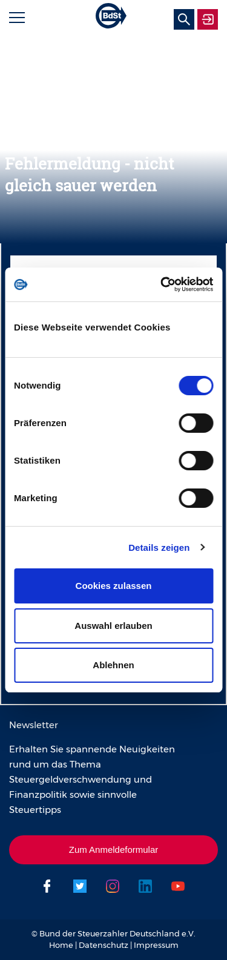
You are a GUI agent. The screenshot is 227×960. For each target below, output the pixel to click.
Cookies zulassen (114, 585)
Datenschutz (103, 945)
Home (61, 945)
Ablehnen (113, 665)
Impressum (156, 945)
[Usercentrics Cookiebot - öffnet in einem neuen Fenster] (161, 284)
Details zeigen (158, 547)
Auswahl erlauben (113, 625)
